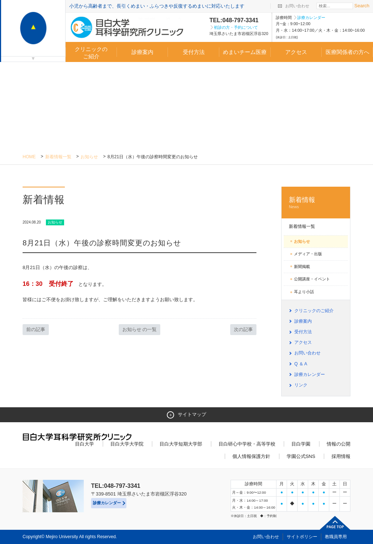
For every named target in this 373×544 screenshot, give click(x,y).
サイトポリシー (302, 536)
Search (361, 5)
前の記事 (35, 329)
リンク (300, 385)
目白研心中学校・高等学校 (247, 444)
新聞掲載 (302, 266)
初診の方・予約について (236, 27)
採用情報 (340, 456)
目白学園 (300, 444)
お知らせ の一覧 (139, 329)
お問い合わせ (297, 6)
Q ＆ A (300, 363)
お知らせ (89, 156)
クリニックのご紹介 (91, 52)
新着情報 (316, 203)
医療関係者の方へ (347, 52)
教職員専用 (336, 536)
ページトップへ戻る (335, 523)
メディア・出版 (308, 254)
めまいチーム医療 (245, 52)
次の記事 (243, 329)
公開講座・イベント (312, 279)
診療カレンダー (311, 17)
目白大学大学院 (127, 444)
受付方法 (194, 52)
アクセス (296, 52)
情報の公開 (338, 444)
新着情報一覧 (58, 156)
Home (29, 156)
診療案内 (142, 52)
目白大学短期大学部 (181, 444)
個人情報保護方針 (251, 456)
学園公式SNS (301, 456)
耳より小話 (304, 292)
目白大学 (84, 444)
